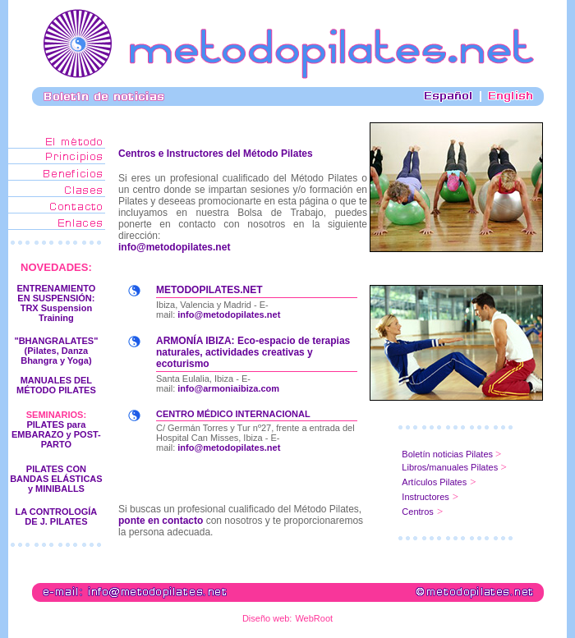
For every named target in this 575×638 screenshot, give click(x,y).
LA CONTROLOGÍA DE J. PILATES (57, 516)
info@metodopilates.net (174, 247)
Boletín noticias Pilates (448, 454)
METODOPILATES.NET (209, 290)
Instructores (425, 497)
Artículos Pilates (434, 482)
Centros (418, 511)
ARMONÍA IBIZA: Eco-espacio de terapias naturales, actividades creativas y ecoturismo (253, 352)
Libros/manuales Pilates (450, 467)
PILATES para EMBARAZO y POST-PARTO (56, 434)
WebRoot (314, 618)
